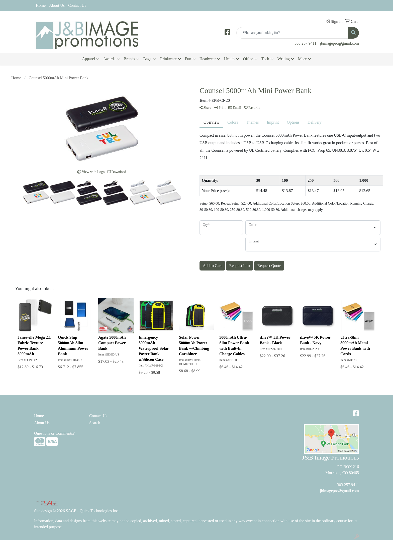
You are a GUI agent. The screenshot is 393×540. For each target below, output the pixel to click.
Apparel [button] (88, 59)
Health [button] (229, 59)
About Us (57, 5)
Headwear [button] (208, 59)
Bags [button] (147, 59)
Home (41, 5)
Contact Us (77, 5)
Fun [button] (188, 59)
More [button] (302, 59)
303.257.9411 (305, 43)
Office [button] (248, 59)
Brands (129, 59)
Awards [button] (109, 59)
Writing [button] (283, 59)
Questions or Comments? (54, 433)
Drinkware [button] (168, 59)
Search (94, 423)
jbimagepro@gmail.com (339, 43)
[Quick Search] (292, 33)
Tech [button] (265, 59)
